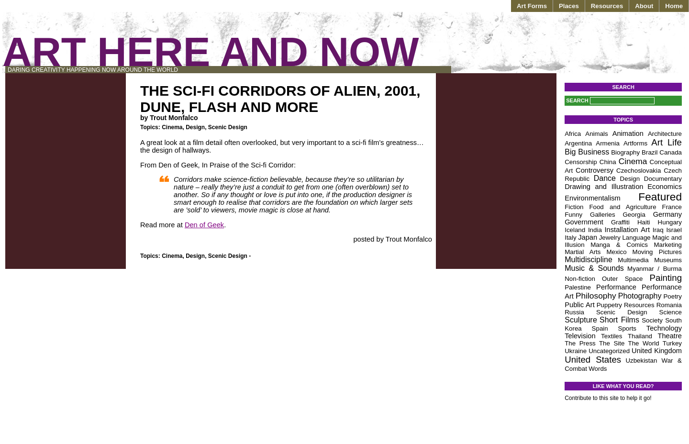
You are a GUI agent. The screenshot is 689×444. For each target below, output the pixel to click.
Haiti (643, 222)
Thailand (640, 336)
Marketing (668, 244)
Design (195, 127)
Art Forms (532, 6)
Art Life (666, 142)
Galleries (602, 214)
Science (670, 312)
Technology (664, 328)
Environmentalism (592, 198)
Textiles (611, 336)
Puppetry (609, 305)
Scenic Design (227, 127)
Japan (587, 237)
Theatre (669, 336)
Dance (605, 178)
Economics (664, 186)
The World (643, 343)
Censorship (581, 162)
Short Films (619, 320)
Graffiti (620, 222)
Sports (627, 328)
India (595, 229)
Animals (596, 133)
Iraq (658, 229)
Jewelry (610, 237)
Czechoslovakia (638, 170)
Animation (628, 133)
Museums (668, 260)
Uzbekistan (641, 360)
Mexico (616, 251)
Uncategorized (609, 351)
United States (593, 360)
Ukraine (576, 351)
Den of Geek (204, 225)
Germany (667, 214)
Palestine (578, 287)
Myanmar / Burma (654, 268)
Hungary (670, 222)
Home (674, 6)
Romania (669, 305)
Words (598, 368)
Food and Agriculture (622, 207)
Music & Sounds (594, 268)
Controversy (594, 170)
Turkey (672, 343)
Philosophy (596, 295)
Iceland (575, 229)
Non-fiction (580, 278)
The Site (611, 343)
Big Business (587, 152)
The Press (580, 343)
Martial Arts (582, 251)
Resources (607, 6)
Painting (666, 278)
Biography (625, 152)
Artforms (635, 143)
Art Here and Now (210, 52)
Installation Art (627, 229)
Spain (600, 328)
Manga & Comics (619, 244)
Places (569, 6)
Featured (660, 196)
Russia (574, 312)
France (672, 207)
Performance (616, 287)
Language (636, 237)
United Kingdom (657, 351)
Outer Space (622, 278)
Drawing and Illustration (604, 186)
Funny (573, 214)
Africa (573, 133)
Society (652, 320)
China (608, 162)
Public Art (580, 305)
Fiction (574, 207)
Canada (670, 152)
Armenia (608, 143)
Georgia (633, 214)
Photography (640, 296)
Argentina (578, 143)
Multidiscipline (588, 259)
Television (580, 336)
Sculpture (581, 320)
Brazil (649, 152)
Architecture (665, 133)
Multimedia (633, 260)
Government (584, 222)
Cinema (172, 127)
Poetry (672, 296)
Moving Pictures (657, 251)
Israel (674, 229)
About (644, 6)
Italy (570, 237)
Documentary (663, 178)
